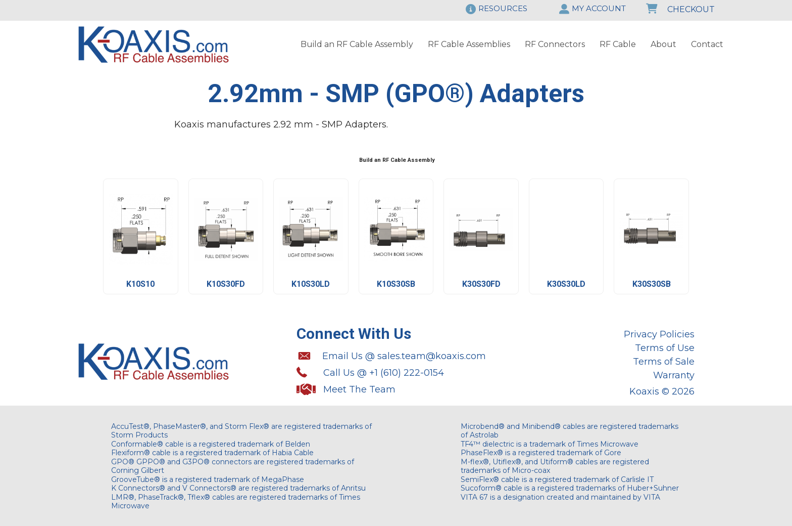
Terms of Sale (664, 361)
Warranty (674, 375)
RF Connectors (555, 44)
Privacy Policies (659, 334)
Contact (707, 44)
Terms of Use (665, 348)
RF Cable (618, 44)
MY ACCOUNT (599, 8)
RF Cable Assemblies (469, 44)
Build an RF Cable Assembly (357, 44)
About (663, 44)
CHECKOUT (680, 9)
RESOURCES (502, 8)
